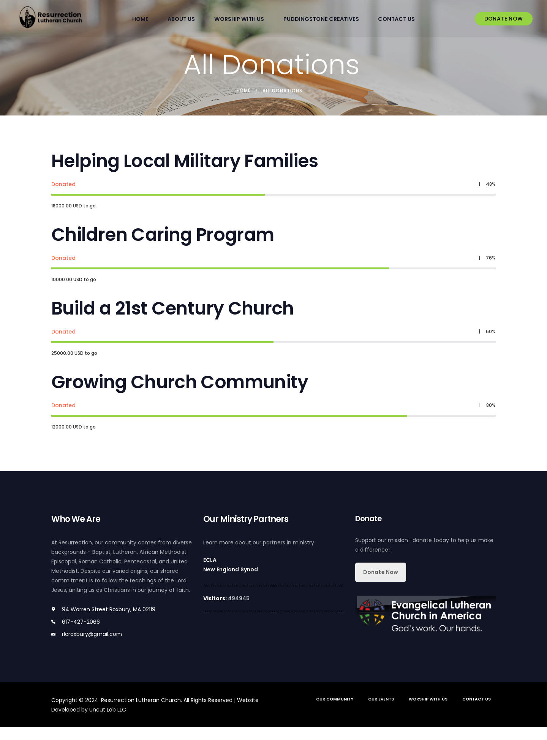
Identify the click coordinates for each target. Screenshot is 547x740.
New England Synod (230, 583)
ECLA (210, 573)
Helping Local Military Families (186, 162)
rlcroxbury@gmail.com (92, 647)
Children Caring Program (164, 239)
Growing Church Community (181, 393)
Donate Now (380, 585)
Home (243, 90)
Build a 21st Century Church (174, 316)
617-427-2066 (81, 635)
